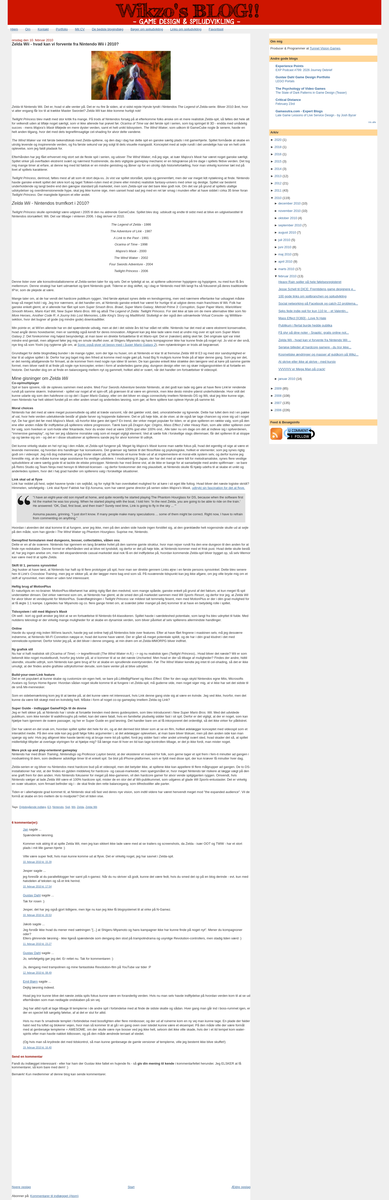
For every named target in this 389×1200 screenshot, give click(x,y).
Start (131, 1187)
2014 (278, 169)
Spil (67, 806)
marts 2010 (286, 269)
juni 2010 (285, 247)
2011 (278, 190)
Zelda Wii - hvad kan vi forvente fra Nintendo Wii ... (314, 340)
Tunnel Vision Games (325, 48)
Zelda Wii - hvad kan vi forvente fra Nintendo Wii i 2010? (65, 44)
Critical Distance (288, 100)
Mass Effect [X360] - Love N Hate (302, 318)
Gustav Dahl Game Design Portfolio (303, 77)
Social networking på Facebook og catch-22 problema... (318, 303)
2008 (278, 396)
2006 (278, 410)
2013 (278, 176)
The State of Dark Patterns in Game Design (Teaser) (311, 92)
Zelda (80, 806)
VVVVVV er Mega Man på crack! (301, 369)
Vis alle (372, 122)
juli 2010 (284, 240)
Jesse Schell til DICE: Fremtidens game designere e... (317, 289)
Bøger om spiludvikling (146, 29)
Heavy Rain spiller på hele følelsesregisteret (309, 282)
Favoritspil (216, 29)
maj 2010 (285, 254)
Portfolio (62, 29)
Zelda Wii (91, 806)
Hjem (14, 29)
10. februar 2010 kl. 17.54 (37, 886)
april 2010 (285, 261)
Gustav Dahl (32, 895)
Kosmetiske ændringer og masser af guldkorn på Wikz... (318, 354)
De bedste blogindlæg (107, 29)
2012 (278, 183)
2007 (278, 403)
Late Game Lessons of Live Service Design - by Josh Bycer (316, 115)
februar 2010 (287, 276)
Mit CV (80, 29)
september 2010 (290, 225)
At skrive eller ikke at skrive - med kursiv (307, 361)
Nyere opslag (21, 1187)
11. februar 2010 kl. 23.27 (37, 944)
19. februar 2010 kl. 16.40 (37, 1047)
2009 (278, 388)
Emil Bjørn (30, 981)
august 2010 (287, 232)
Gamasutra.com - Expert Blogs (299, 111)
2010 (278, 198)
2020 (278, 140)
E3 (49, 806)
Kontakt (43, 29)
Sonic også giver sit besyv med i (117, 345)
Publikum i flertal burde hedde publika (305, 325)
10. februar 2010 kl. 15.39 (37, 862)
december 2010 (289, 203)
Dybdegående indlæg (32, 806)
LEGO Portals (285, 81)
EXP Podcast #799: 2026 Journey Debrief (304, 70)
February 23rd (285, 104)
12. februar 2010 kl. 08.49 (37, 972)
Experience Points (290, 66)
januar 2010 (286, 379)
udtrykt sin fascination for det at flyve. (218, 488)
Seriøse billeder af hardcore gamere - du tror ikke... (314, 347)
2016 (278, 154)
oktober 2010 (287, 218)
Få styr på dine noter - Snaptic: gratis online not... (313, 332)
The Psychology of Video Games (300, 88)
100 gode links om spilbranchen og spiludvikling (312, 296)
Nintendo (58, 806)
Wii (73, 806)
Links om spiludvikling (185, 29)
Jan (25, 829)
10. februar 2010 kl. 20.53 (37, 915)
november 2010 (289, 211)
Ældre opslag (241, 1187)
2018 (278, 147)
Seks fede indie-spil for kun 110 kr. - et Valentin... (313, 311)
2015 (278, 161)
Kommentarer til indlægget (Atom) (54, 1196)
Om (28, 29)
